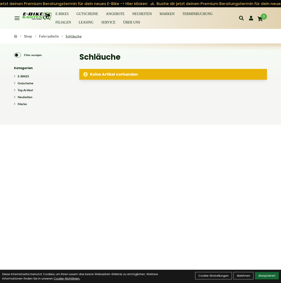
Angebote (115, 14)
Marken (167, 14)
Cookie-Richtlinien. (67, 278)
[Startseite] (15, 36)
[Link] (17, 18)
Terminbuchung (197, 14)
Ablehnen (243, 276)
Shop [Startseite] (28, 36)
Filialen (63, 22)
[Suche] (241, 18)
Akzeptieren (266, 276)
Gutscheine (87, 14)
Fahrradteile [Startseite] (49, 36)
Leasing (86, 22)
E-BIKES (62, 14)
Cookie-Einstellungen (213, 276)
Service (108, 22)
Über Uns (131, 22)
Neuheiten (142, 14)
